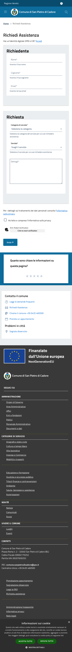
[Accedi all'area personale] (61, 3)
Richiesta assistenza (15, 593)
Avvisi (9, 516)
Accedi (39, 41)
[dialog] (36, 635)
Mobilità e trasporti (15, 459)
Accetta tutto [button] (25, 641)
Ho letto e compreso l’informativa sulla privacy (29, 220)
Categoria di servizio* (19, 124)
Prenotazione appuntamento (19, 580)
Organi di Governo (14, 402)
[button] (36, 647)
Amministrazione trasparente (19, 607)
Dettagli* (15, 161)
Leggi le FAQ (12, 589)
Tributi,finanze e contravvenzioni (21, 481)
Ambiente (10, 485)
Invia (10, 242)
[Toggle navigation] (5, 11)
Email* (14, 86)
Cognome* (15, 72)
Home (6, 23)
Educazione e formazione (17, 472)
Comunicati (11, 512)
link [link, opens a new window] (62, 635)
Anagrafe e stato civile (16, 441)
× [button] (69, 622)
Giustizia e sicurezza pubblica (19, 477)
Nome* (14, 59)
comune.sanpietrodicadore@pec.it (22, 564)
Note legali (11, 615)
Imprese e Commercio (16, 455)
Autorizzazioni (12, 494)
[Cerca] (66, 12)
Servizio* (14, 143)
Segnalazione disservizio (17, 585)
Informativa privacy (15, 611)
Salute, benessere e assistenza (20, 490)
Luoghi (9, 529)
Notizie (9, 508)
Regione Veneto (11, 3)
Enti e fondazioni (14, 415)
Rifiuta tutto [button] (46, 641)
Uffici (8, 411)
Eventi (9, 533)
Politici (9, 419)
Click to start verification (27, 230)
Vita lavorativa (13, 450)
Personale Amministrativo (18, 424)
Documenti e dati (14, 428)
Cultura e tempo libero (16, 446)
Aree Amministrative (16, 406)
